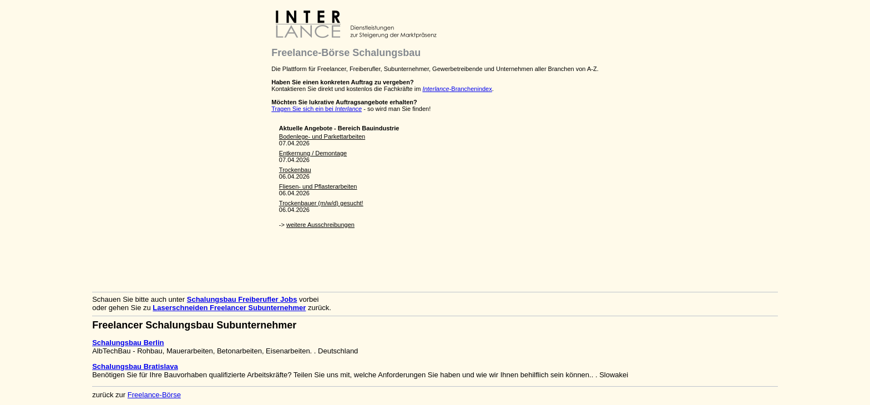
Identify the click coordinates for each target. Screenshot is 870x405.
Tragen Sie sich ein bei (316, 108)
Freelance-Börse (154, 395)
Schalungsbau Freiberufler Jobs (242, 299)
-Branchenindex (457, 88)
